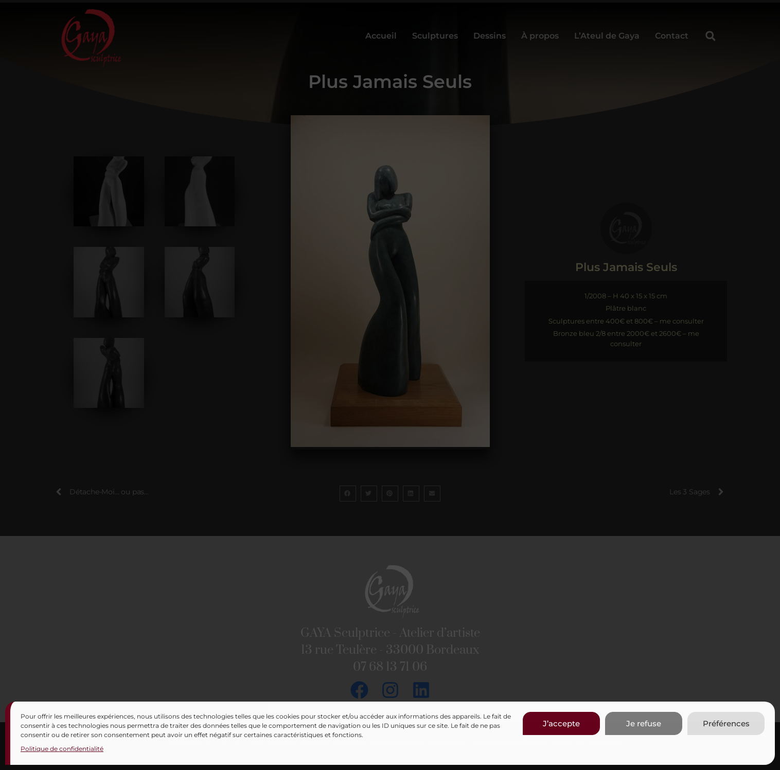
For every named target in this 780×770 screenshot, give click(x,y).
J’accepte (561, 723)
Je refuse (643, 723)
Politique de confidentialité (62, 749)
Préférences (726, 723)
